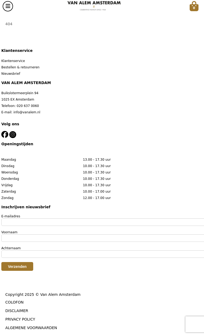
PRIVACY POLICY (20, 319)
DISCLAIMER (16, 311)
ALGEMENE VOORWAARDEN (31, 328)
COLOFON (14, 302)
